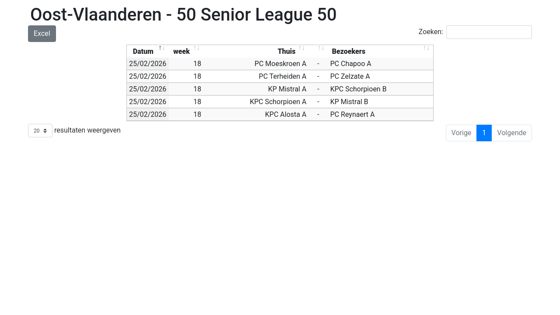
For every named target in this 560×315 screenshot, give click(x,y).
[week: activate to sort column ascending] (186, 51)
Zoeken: (475, 32)
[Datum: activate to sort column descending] (148, 51)
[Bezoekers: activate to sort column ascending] (380, 51)
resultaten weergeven (74, 130)
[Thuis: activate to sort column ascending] (255, 51)
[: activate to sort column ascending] (318, 51)
